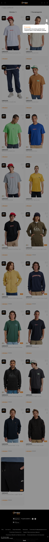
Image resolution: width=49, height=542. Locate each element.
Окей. (24, 540)
